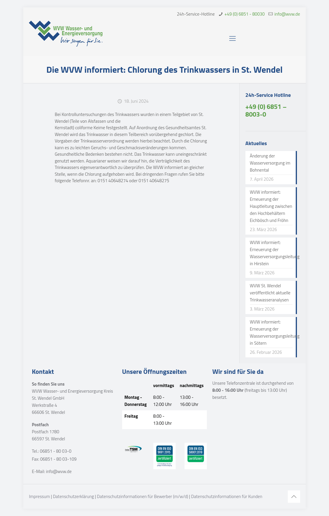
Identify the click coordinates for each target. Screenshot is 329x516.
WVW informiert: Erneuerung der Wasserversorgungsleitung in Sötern (271, 332)
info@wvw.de (287, 14)
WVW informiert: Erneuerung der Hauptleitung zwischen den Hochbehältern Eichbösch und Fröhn (271, 206)
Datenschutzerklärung (73, 496)
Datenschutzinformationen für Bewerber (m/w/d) (142, 496)
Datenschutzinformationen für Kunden (226, 496)
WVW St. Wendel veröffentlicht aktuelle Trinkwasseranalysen (270, 292)
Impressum (39, 496)
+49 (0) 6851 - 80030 (245, 14)
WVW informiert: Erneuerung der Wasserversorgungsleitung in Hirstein (271, 253)
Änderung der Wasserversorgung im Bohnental (270, 162)
